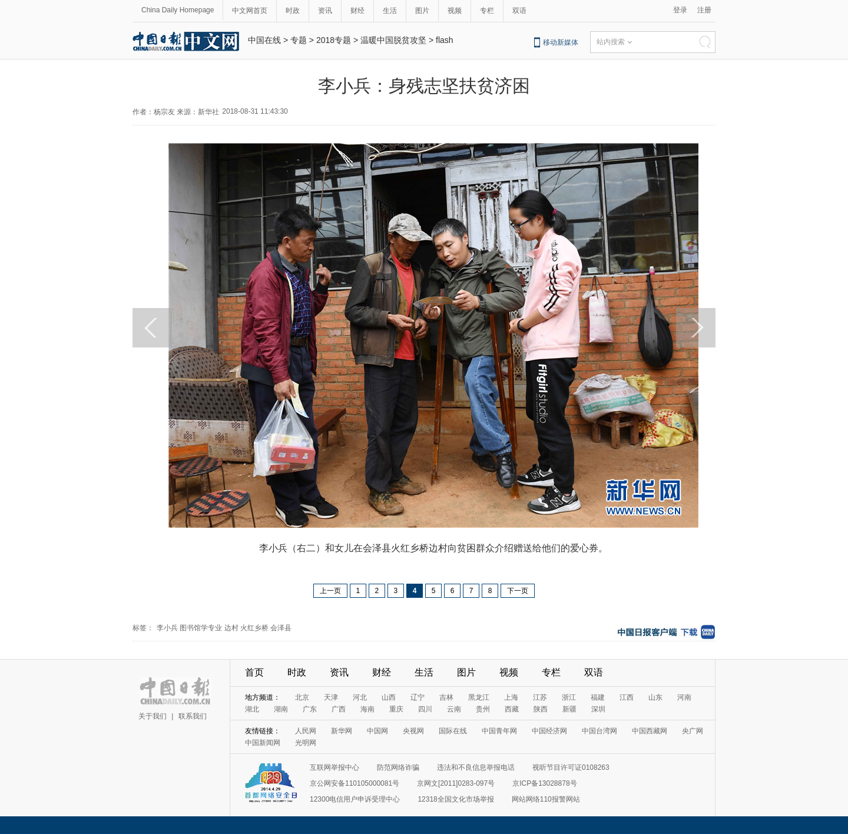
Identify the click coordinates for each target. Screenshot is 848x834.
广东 (310, 709)
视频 (455, 10)
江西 (627, 697)
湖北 (252, 709)
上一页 (330, 591)
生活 (390, 10)
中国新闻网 (262, 743)
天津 (331, 697)
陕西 (541, 709)
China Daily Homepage (177, 10)
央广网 (692, 731)
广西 (339, 709)
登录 (680, 10)
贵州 (483, 709)
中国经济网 (549, 731)
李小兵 (167, 628)
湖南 (281, 709)
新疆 (569, 709)
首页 (254, 672)
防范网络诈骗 (398, 767)
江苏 (540, 697)
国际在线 (453, 731)
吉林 (446, 697)
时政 (293, 10)
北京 (302, 697)
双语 (519, 10)
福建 (598, 697)
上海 (511, 697)
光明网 (305, 743)
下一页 (517, 591)
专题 (298, 40)
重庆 (396, 709)
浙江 (569, 697)
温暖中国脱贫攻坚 (393, 40)
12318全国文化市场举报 (455, 799)
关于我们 (152, 716)
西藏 (512, 709)
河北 (360, 697)
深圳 (598, 709)
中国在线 (264, 40)
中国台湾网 (599, 731)
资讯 (325, 10)
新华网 (341, 731)
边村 (231, 628)
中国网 (377, 731)
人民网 (305, 731)
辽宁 (417, 697)
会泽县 (281, 628)
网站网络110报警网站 (546, 799)
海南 (367, 709)
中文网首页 (249, 10)
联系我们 (192, 716)
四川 (425, 709)
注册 (704, 10)
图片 (422, 10)
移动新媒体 (560, 42)
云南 (454, 709)
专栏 (487, 10)
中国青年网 (499, 731)
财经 (357, 10)
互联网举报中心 (334, 767)
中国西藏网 (649, 731)
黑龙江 (478, 697)
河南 (684, 697)
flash (444, 40)
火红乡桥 (254, 628)
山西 (389, 697)
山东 (655, 697)
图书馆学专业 (201, 628)
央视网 (413, 731)
